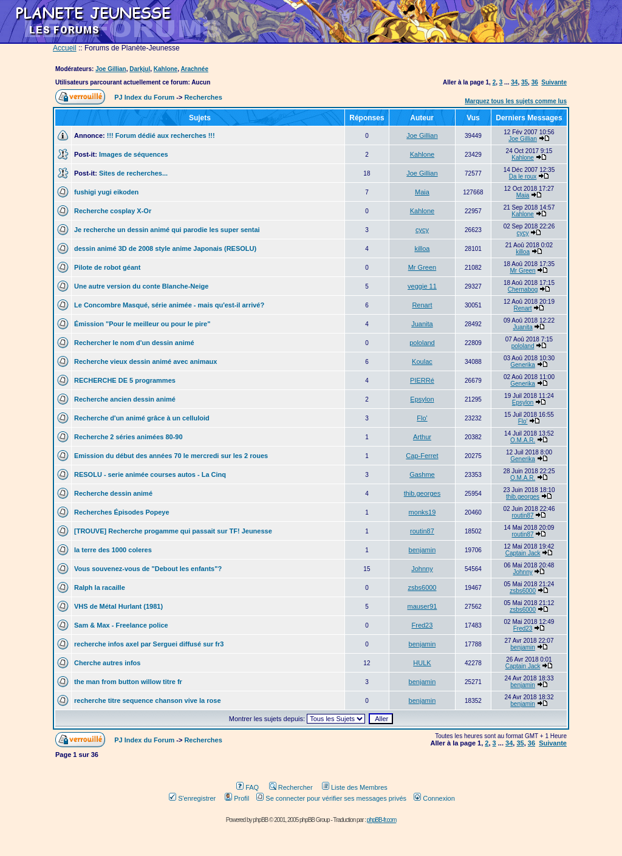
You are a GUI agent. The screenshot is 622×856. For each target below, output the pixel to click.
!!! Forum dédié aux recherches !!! (161, 135)
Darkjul (139, 69)
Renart (422, 305)
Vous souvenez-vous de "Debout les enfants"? (148, 568)
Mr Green (422, 267)
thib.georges (422, 493)
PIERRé (422, 380)
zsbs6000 (422, 587)
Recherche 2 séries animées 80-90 (128, 436)
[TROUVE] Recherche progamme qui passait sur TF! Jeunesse (173, 531)
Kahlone (165, 69)
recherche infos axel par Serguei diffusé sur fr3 (149, 644)
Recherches (203, 97)
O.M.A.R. (522, 440)
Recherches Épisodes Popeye (121, 512)
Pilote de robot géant (107, 267)
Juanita (421, 323)
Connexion (434, 798)
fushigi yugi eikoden (106, 192)
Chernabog (523, 289)
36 (534, 82)
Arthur (422, 436)
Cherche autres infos (107, 662)
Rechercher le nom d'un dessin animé (134, 342)
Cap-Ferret (422, 455)
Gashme (422, 474)
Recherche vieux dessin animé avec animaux (145, 361)
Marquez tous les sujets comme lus (516, 101)
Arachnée (194, 69)
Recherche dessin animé (113, 493)
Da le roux (523, 176)
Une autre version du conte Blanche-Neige (141, 286)
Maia (422, 192)
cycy (422, 229)
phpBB (260, 820)
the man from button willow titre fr (128, 681)
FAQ (247, 787)
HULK (422, 662)
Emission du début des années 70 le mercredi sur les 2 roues (171, 455)
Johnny (421, 568)
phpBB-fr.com (382, 820)
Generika (522, 364)
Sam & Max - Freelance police (121, 625)
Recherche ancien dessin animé (125, 399)
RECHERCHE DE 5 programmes (125, 380)
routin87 (523, 515)
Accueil (65, 48)
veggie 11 (422, 286)
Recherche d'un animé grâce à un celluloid (142, 418)
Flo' (422, 418)
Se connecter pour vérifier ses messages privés (331, 798)
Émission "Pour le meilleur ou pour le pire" (142, 323)
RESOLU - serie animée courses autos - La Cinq (150, 474)
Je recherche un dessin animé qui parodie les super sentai (167, 229)
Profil (237, 798)
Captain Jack (523, 553)
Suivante (554, 82)
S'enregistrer (192, 798)
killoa (421, 248)
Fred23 (422, 625)
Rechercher (291, 787)
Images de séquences (133, 154)
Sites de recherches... (133, 173)
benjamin (422, 549)
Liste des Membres (355, 787)
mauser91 (422, 606)
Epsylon (422, 399)
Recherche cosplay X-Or (112, 210)
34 (514, 82)
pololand (422, 342)
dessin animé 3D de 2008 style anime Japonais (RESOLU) (165, 248)
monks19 (422, 512)
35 (524, 82)
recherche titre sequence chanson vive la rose (147, 700)
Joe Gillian (110, 69)
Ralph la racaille (99, 587)
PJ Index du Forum (144, 97)
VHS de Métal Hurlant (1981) (118, 606)
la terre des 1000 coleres (113, 549)
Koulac (422, 361)
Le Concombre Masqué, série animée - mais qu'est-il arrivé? (169, 305)
